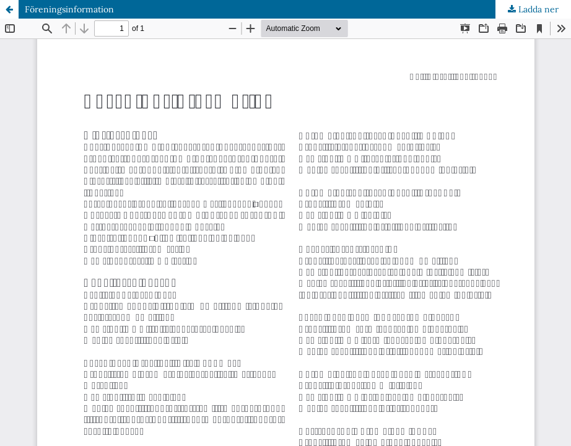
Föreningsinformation (69, 9)
